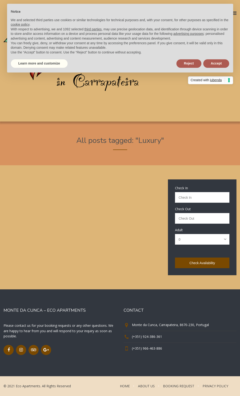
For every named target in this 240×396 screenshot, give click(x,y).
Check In (181, 188)
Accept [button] (216, 63)
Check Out (183, 209)
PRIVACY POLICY (215, 386)
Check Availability (202, 263)
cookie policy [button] (20, 24)
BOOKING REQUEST (178, 386)
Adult (179, 230)
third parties (93, 29)
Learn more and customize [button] (39, 63)
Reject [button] (189, 63)
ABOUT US (146, 386)
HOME (125, 386)
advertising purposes (188, 34)
